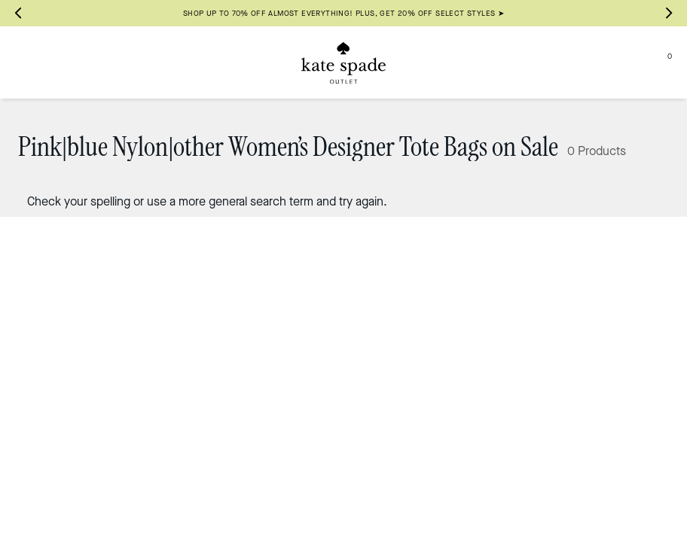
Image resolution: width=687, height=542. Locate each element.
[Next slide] (669, 14)
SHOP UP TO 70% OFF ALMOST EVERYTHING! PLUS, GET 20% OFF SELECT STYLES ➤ (343, 13)
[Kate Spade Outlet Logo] (343, 62)
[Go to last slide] (18, 14)
